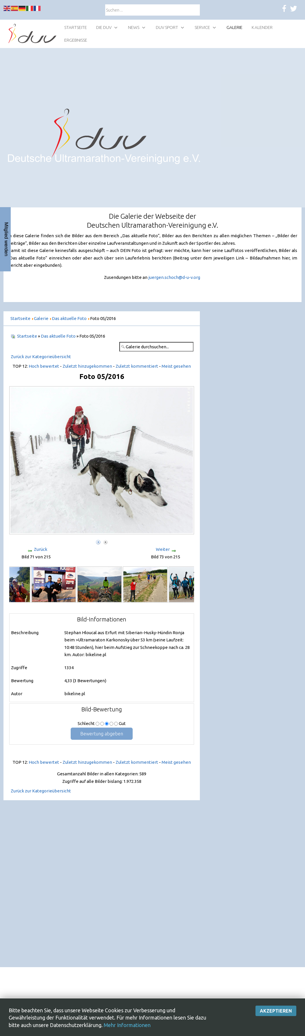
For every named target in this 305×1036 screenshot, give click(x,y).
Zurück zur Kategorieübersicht (41, 356)
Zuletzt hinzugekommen (87, 366)
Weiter (163, 549)
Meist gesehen (176, 366)
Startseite (27, 336)
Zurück (40, 549)
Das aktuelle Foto (58, 336)
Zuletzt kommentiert (137, 366)
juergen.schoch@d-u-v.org (174, 277)
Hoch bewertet (44, 366)
